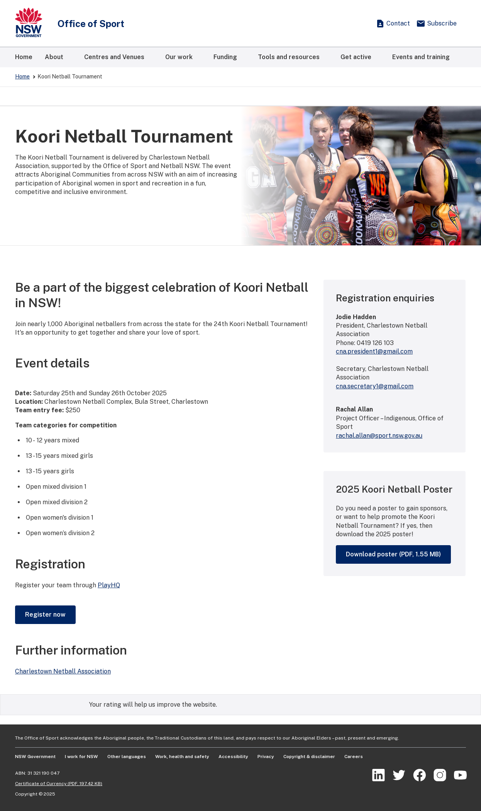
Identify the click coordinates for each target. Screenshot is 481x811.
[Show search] (360, 23)
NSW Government (35, 756)
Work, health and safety (182, 756)
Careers (353, 756)
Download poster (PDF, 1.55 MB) (393, 554)
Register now (45, 614)
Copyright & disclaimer (309, 756)
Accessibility (233, 756)
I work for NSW (81, 756)
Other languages (126, 756)
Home (22, 76)
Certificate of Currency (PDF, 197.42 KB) (58, 783)
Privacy (265, 756)
